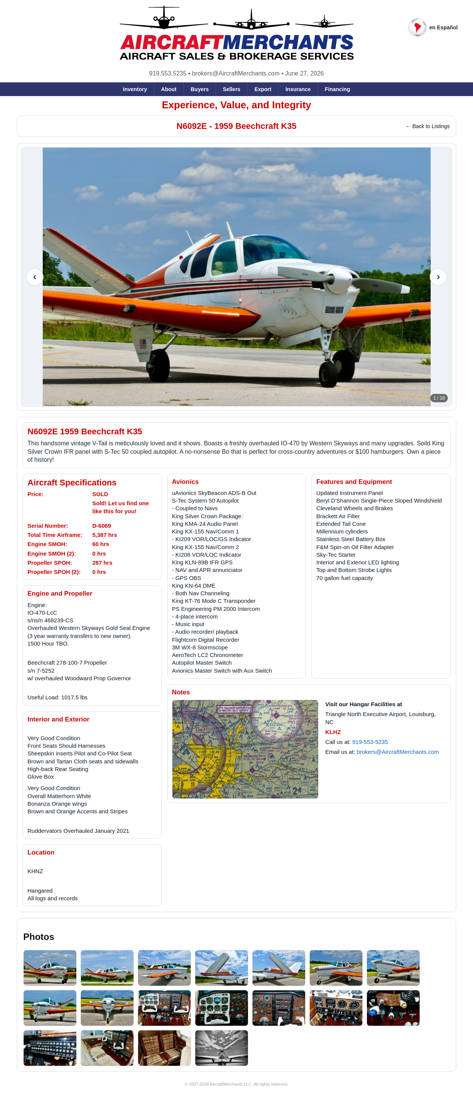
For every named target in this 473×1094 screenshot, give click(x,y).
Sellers (231, 89)
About (168, 89)
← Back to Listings (427, 126)
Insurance (298, 89)
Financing (337, 89)
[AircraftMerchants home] (236, 33)
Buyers (200, 89)
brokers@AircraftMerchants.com (236, 73)
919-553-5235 (370, 742)
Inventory (135, 89)
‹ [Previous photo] (35, 276)
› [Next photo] (438, 276)
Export (262, 89)
